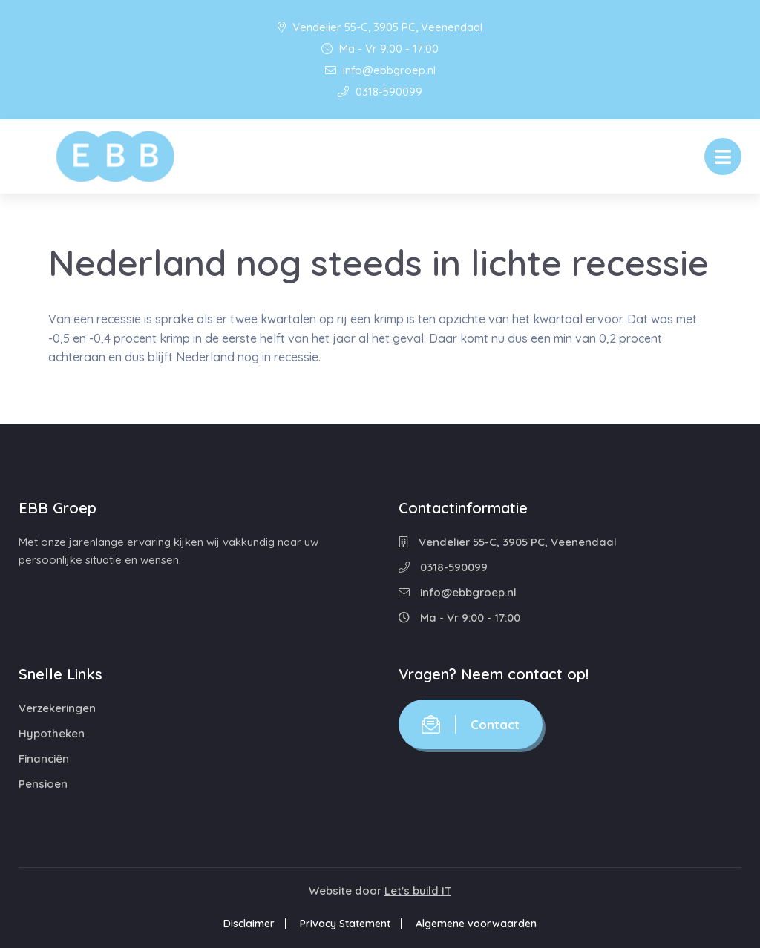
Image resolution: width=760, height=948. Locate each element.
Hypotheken (52, 733)
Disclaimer (249, 923)
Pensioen (43, 784)
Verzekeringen (57, 708)
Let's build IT (417, 890)
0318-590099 (380, 92)
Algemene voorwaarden (476, 923)
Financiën (44, 758)
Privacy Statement (345, 923)
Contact (471, 724)
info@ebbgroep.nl (380, 70)
